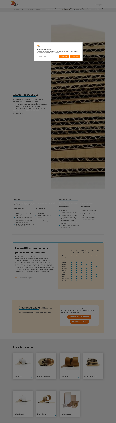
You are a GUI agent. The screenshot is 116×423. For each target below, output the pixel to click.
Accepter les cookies (75, 56)
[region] (58, 51)
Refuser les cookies (64, 56)
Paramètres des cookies (42, 56)
